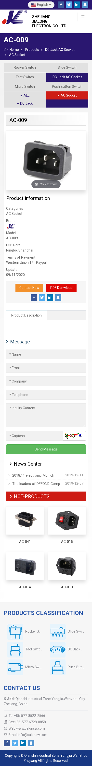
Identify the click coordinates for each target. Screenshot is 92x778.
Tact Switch (25, 77)
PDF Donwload (61, 288)
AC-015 (67, 542)
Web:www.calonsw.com (27, 728)
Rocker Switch (25, 67)
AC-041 (25, 542)
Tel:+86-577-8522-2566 (27, 716)
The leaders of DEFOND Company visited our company (37, 484)
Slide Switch (67, 67)
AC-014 (25, 587)
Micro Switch (25, 86)
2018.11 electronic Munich (33, 475)
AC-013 (67, 587)
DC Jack (26, 103)
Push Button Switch (67, 86)
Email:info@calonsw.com (28, 735)
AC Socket (69, 95)
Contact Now (29, 288)
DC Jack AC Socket (67, 77)
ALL (26, 95)
